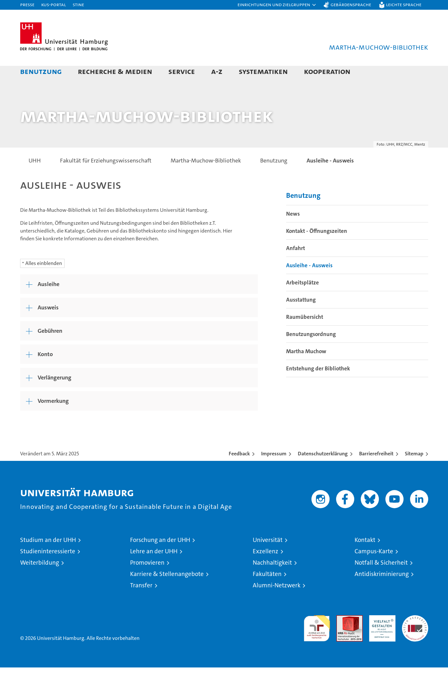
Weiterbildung (39, 579)
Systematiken (263, 71)
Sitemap (414, 470)
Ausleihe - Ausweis (309, 281)
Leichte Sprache (403, 4)
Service (181, 71)
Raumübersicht (304, 333)
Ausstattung (301, 316)
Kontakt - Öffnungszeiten (316, 247)
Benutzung (41, 71)
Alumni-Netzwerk (276, 602)
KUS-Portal (53, 4)
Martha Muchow (306, 367)
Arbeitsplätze (302, 299)
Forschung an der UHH (160, 556)
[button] (277, 5)
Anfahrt (295, 264)
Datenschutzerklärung (323, 470)
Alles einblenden (43, 279)
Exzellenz (265, 568)
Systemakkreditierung (415, 635)
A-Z (217, 71)
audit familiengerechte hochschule (317, 642)
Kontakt (365, 556)
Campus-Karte (374, 568)
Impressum (273, 470)
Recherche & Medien (115, 71)
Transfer (141, 602)
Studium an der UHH (48, 556)
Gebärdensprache (351, 4)
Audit (342, 635)
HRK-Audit (380, 635)
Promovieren (147, 579)
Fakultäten (267, 590)
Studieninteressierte (47, 568)
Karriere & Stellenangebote (167, 590)
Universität (268, 556)
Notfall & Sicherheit (381, 579)
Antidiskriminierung (382, 590)
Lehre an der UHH (153, 568)
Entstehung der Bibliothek (318, 385)
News (293, 230)
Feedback (239, 470)
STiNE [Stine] (78, 4)
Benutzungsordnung (311, 350)
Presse (27, 4)
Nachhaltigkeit (272, 579)
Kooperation (327, 71)
